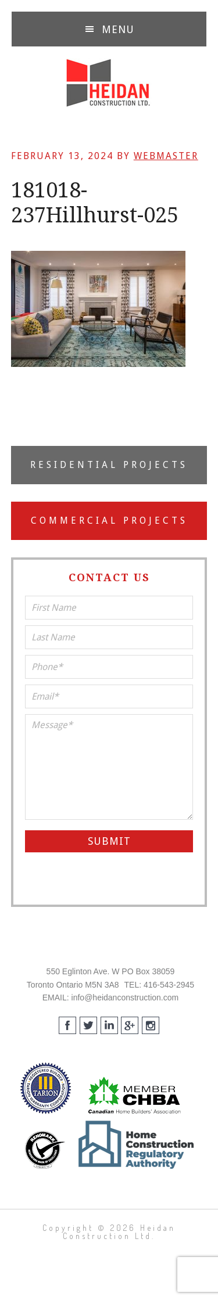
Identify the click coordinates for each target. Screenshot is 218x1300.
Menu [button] (118, 29)
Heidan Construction (109, 83)
